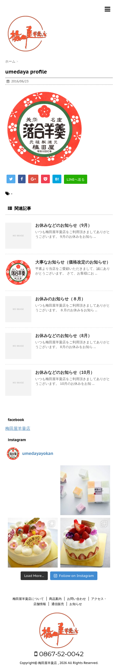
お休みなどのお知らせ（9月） (63, 225)
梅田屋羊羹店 (17, 428)
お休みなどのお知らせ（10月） (65, 372)
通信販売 (57, 604)
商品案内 (55, 599)
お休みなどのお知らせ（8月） (63, 335)
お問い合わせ (76, 599)
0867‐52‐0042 (59, 654)
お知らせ (75, 604)
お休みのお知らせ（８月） (60, 298)
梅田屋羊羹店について (28, 599)
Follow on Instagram (74, 576)
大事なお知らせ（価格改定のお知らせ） (72, 262)
